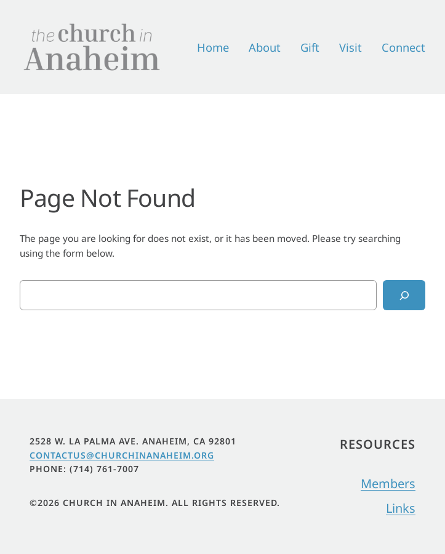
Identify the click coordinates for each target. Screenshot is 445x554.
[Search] (404, 295)
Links (400, 508)
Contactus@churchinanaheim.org (122, 455)
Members (388, 483)
